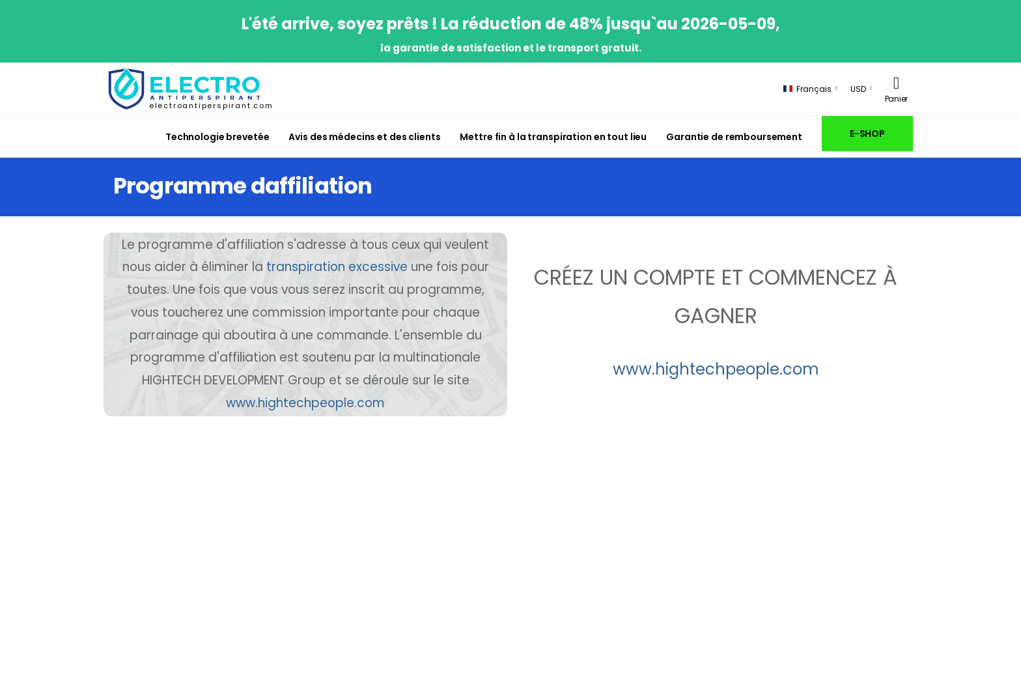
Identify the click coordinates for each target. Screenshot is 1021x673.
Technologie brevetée (217, 136)
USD (858, 88)
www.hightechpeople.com (305, 403)
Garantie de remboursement (734, 136)
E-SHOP (867, 133)
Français (807, 88)
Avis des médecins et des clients (364, 136)
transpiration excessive (337, 267)
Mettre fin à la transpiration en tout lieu (553, 136)
